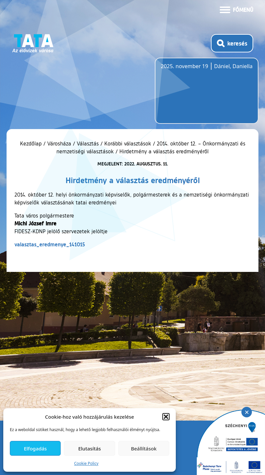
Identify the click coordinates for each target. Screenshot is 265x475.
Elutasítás (89, 448)
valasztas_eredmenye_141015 (49, 244)
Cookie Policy (86, 463)
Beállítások (143, 448)
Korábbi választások (127, 143)
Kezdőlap (31, 143)
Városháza (59, 143)
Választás (88, 143)
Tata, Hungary (197, 94)
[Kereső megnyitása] (232, 43)
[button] (166, 416)
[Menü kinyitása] (236, 9)
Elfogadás (35, 448)
